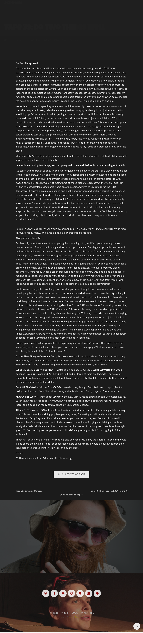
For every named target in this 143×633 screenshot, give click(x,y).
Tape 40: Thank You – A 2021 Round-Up (108, 491)
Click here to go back (71, 474)
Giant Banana (75, 617)
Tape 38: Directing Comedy (29, 491)
